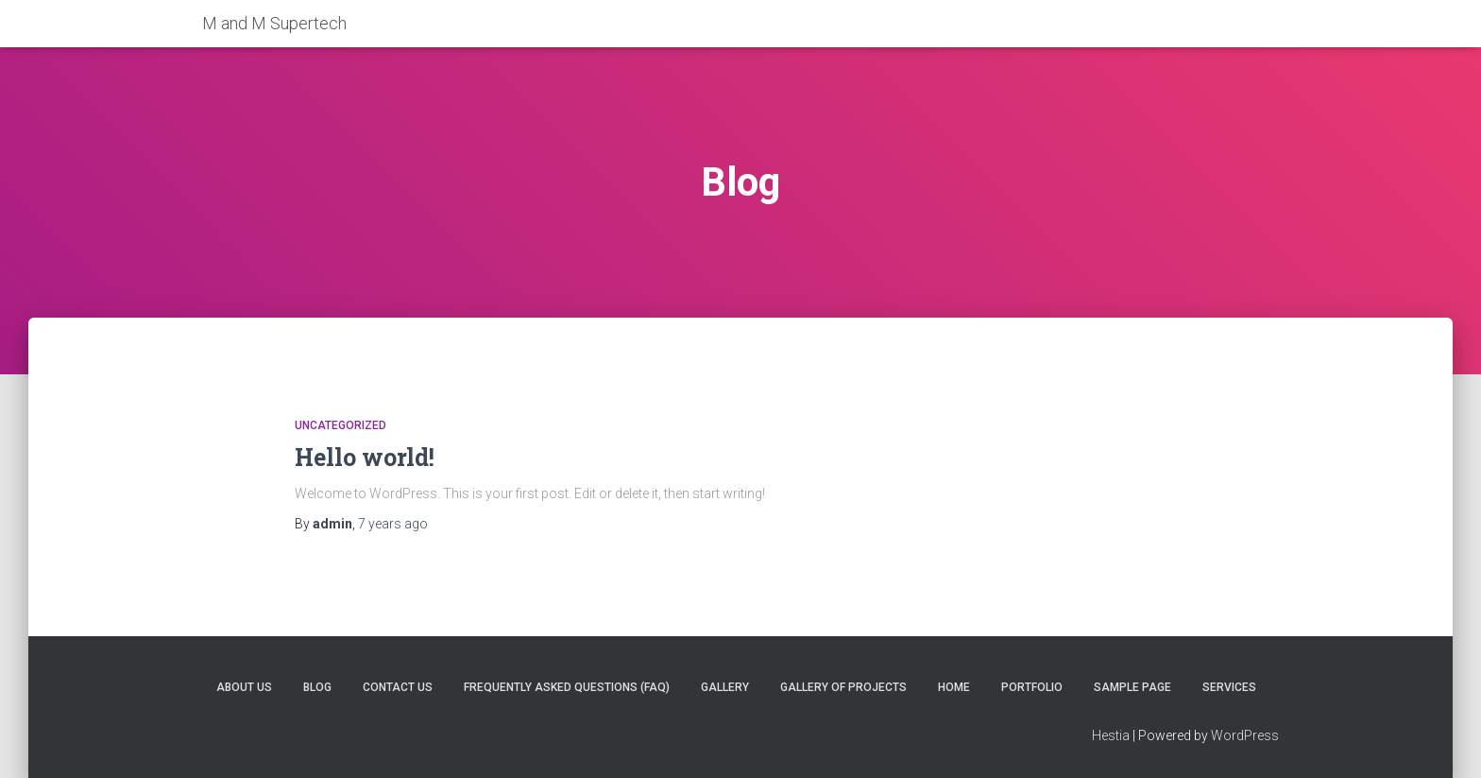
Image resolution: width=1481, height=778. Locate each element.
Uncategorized (340, 425)
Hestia (1111, 735)
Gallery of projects (843, 687)
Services (1229, 687)
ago (393, 523)
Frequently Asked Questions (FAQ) (567, 687)
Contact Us (398, 687)
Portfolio (1032, 687)
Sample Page (1132, 687)
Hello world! (364, 457)
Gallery (725, 687)
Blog (317, 687)
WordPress (1245, 735)
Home (954, 687)
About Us (244, 687)
